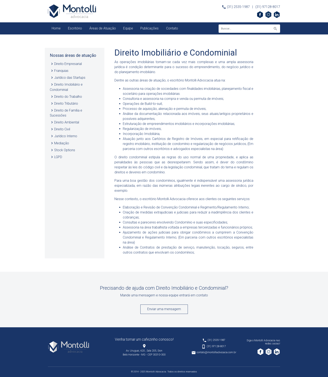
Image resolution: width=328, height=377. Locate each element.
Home (56, 28)
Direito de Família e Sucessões (66, 112)
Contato (172, 28)
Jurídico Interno (63, 136)
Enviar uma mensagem (164, 309)
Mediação (59, 143)
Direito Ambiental (64, 122)
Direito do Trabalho (66, 96)
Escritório (75, 28)
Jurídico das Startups (67, 77)
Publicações (149, 28)
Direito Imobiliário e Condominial (66, 86)
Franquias (59, 70)
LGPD (56, 157)
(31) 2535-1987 (238, 7)
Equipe (128, 28)
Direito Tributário (64, 103)
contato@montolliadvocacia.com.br (216, 352)
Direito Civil (60, 129)
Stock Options (62, 150)
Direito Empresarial (66, 63)
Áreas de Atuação (102, 28)
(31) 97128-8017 (267, 7)
